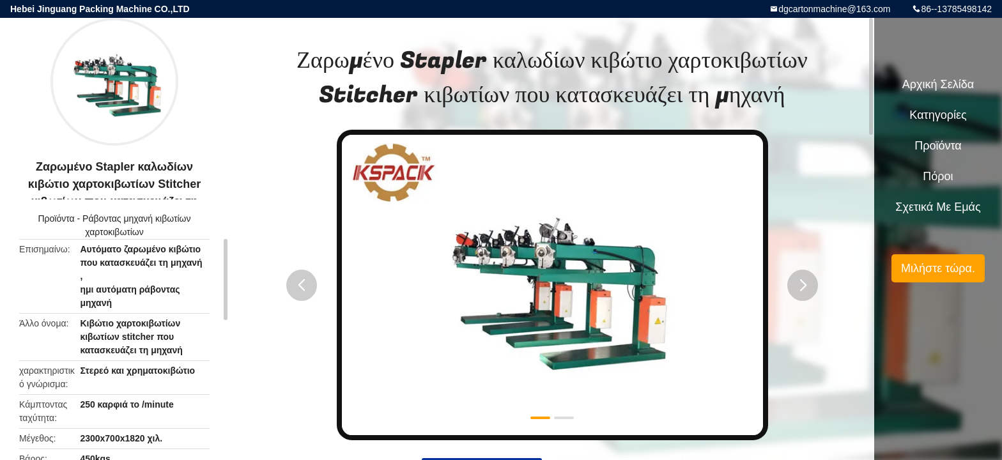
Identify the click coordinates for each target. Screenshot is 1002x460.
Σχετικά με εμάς (937, 207)
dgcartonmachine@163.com (834, 9)
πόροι (938, 176)
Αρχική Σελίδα (938, 84)
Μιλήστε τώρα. (938, 268)
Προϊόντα (56, 218)
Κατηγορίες (937, 115)
